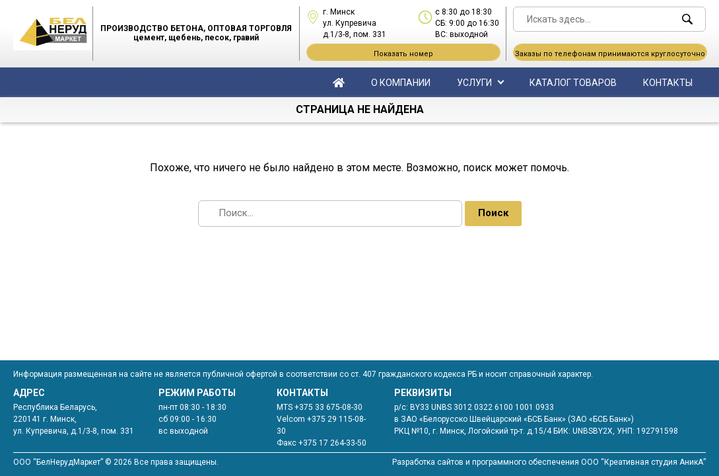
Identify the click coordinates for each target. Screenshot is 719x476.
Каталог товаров (573, 82)
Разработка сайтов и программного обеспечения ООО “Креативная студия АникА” (549, 462)
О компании (400, 82)
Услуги (474, 82)
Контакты (668, 82)
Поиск (493, 213)
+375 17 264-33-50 (332, 443)
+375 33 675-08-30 (328, 407)
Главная (339, 82)
